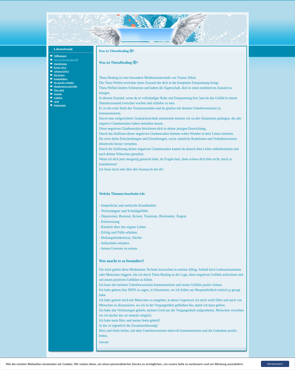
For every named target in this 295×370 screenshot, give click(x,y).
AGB (56, 101)
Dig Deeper (59, 75)
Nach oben (104, 342)
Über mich (59, 90)
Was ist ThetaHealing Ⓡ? (66, 60)
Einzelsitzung (60, 64)
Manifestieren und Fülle (65, 86)
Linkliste (58, 98)
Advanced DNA (61, 71)
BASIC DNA (60, 67)
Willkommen (60, 56)
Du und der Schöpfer (64, 82)
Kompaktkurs (61, 79)
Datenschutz (60, 105)
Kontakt (58, 94)
